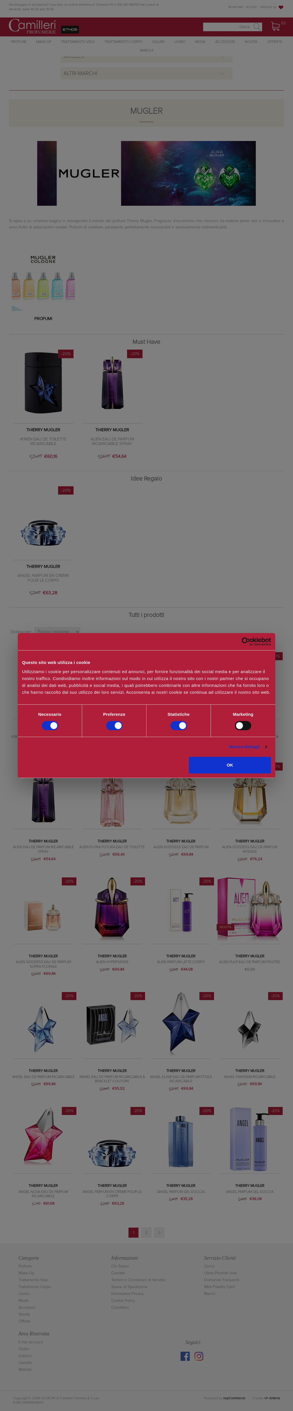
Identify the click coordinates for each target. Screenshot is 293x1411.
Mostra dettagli (244, 746)
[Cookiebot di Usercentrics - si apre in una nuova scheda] (246, 641)
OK (230, 765)
